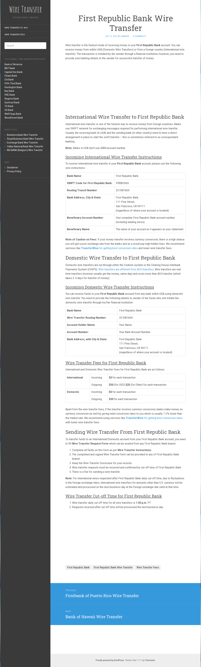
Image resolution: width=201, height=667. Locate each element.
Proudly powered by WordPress (110, 660)
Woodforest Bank (14, 117)
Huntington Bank (13, 87)
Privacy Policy (14, 171)
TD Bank (9, 106)
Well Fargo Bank (13, 114)
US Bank (9, 110)
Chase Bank (11, 75)
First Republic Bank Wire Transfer (113, 567)
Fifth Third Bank (13, 83)
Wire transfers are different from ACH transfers (126, 269)
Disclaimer (12, 167)
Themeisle (150, 660)
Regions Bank (12, 98)
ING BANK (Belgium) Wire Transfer (25, 150)
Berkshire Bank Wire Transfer (22, 135)
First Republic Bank (78, 567)
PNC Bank (10, 94)
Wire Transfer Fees (15, 34)
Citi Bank (9, 79)
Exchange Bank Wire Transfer (22, 142)
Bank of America (13, 64)
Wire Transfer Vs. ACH (16, 28)
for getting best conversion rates (109, 248)
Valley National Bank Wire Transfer (25, 146)
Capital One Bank (14, 72)
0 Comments (139, 36)
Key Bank (9, 91)
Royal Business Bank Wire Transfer (25, 138)
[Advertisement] (25, 232)
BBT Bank (10, 68)
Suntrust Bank (12, 102)
